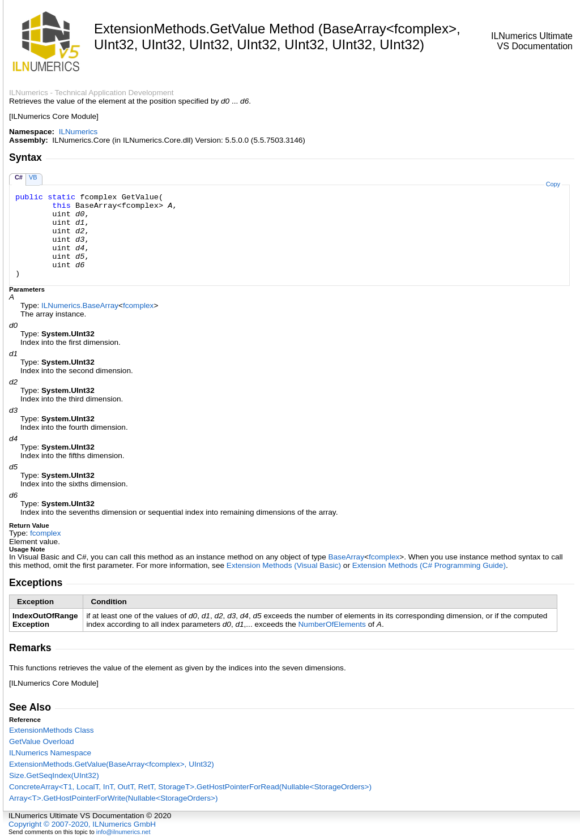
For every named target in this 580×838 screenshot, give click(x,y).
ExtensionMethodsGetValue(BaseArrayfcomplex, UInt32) (111, 764)
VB (33, 177)
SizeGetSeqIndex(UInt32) (54, 775)
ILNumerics (78, 131)
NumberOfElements (332, 624)
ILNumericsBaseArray (79, 305)
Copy (553, 184)
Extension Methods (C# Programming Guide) (429, 565)
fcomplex (138, 305)
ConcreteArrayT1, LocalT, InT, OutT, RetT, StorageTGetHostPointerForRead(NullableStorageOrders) (190, 787)
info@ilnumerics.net (123, 831)
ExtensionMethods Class (51, 730)
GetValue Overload (41, 741)
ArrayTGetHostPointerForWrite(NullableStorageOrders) (113, 798)
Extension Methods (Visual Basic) (284, 565)
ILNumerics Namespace (50, 753)
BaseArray (346, 557)
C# (19, 177)
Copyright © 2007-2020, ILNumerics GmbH (82, 824)
